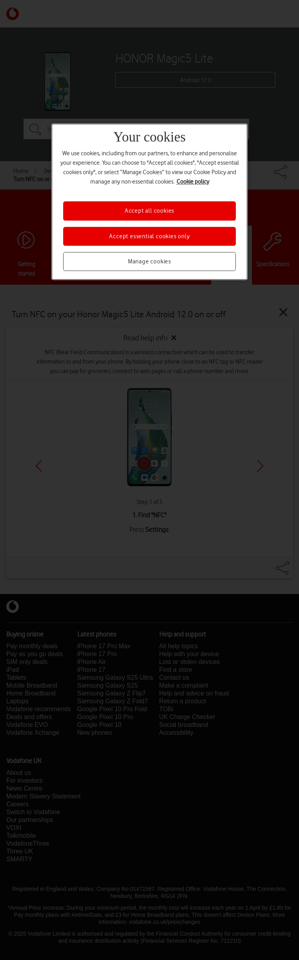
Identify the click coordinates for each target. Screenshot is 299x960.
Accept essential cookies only (149, 236)
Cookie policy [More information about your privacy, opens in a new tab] (193, 182)
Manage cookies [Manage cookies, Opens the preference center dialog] (149, 261)
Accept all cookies (149, 211)
